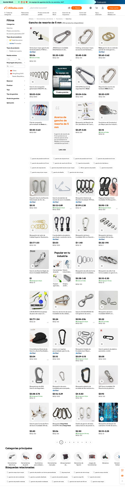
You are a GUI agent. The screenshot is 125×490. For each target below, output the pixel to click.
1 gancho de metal (94, 477)
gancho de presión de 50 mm (39, 158)
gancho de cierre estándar (15, 477)
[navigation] (15, 231)
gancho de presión (106, 168)
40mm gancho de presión (87, 168)
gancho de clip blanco (100, 163)
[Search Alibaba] (48, 8)
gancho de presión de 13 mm (39, 163)
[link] (122, 470)
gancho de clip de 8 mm (61, 158)
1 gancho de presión (82, 163)
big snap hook (65, 472)
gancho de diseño (57, 172)
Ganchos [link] (68, 19)
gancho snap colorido (100, 472)
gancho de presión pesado (59, 477)
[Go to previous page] (57, 442)
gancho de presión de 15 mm (82, 158)
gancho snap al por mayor (38, 172)
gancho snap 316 (78, 477)
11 (86, 442)
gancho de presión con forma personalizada (42, 472)
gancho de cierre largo (75, 172)
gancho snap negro (97, 481)
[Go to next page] (90, 442)
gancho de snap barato (38, 168)
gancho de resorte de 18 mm (62, 163)
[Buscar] (76, 8)
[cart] (97, 8)
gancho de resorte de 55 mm (77, 481)
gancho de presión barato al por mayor (62, 168)
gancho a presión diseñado (37, 477)
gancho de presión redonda (16, 481)
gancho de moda (58, 481)
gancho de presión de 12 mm (105, 158)
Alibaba (31, 19)
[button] (69, 8)
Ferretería (59, 19)
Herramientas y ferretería (45, 19)
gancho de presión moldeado (38, 481)
